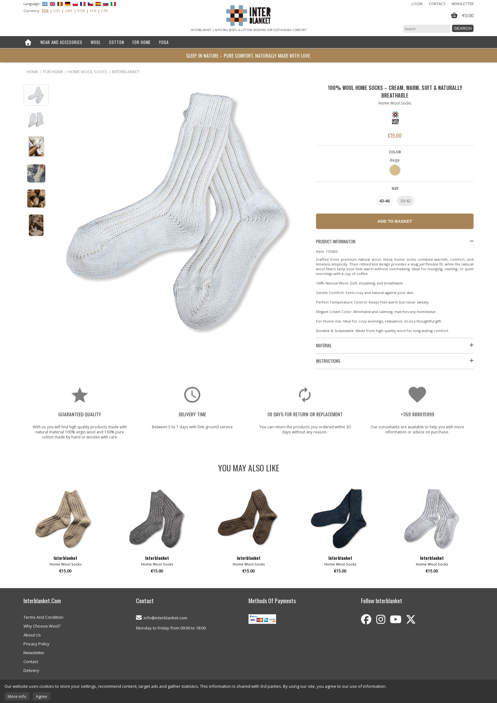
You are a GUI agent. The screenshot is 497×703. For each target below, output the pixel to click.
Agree (41, 696)
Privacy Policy (36, 644)
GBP (69, 10)
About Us (32, 635)
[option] (65, 532)
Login (417, 3)
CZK (104, 10)
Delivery (31, 670)
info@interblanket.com (165, 618)
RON (81, 10)
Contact (437, 3)
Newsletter (463, 3)
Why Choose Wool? (42, 626)
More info (17, 696)
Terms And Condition (43, 617)
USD (56, 10)
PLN (93, 10)
